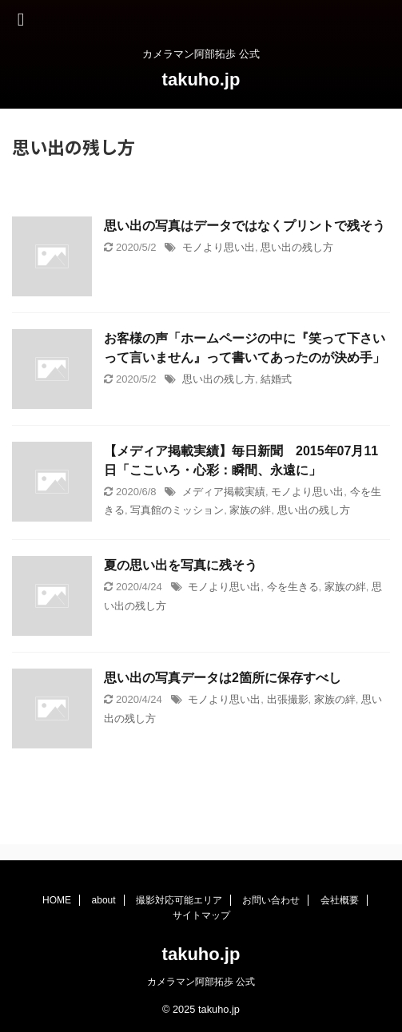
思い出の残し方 (297, 247)
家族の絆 (250, 510)
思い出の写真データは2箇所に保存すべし (222, 678)
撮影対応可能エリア (179, 900)
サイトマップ (201, 915)
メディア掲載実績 (223, 492)
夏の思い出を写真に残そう (180, 565)
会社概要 (339, 900)
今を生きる (293, 587)
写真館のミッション (177, 510)
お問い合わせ (271, 900)
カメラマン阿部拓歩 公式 (201, 981)
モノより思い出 (218, 247)
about (104, 900)
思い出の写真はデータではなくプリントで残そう (244, 225)
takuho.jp (201, 79)
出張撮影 (287, 699)
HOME (56, 900)
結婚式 (276, 379)
